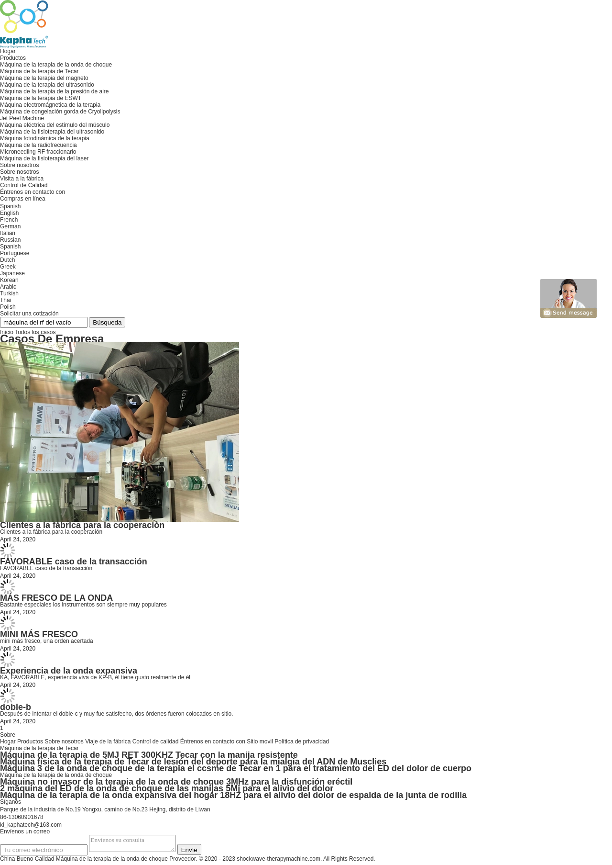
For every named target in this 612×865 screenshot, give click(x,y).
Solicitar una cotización (29, 313)
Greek (8, 266)
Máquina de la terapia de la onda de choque (56, 775)
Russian (10, 239)
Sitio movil (260, 741)
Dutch (7, 260)
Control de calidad (155, 741)
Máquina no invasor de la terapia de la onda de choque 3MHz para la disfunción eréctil (176, 781)
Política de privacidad (301, 741)
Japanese (12, 273)
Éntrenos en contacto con (212, 741)
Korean (9, 280)
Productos (30, 741)
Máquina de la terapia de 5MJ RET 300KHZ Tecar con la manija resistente (149, 755)
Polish (8, 306)
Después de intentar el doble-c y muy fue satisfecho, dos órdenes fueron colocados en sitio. (116, 713)
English (9, 213)
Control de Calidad (23, 185)
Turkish (9, 293)
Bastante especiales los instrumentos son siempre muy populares (83, 604)
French (9, 219)
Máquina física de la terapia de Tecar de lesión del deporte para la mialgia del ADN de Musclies (193, 761)
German (10, 226)
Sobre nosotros (19, 172)
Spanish (10, 246)
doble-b (15, 707)
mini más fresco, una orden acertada (46, 641)
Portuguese (14, 253)
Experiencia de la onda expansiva (68, 670)
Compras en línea (22, 198)
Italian (7, 233)
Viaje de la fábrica (108, 741)
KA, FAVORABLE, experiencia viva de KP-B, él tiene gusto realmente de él (95, 677)
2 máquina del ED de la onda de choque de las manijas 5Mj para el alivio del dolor (166, 788)
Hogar (8, 741)
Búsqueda (107, 322)
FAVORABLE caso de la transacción (73, 561)
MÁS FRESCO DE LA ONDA (56, 598)
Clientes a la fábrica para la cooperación (82, 525)
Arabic (8, 286)
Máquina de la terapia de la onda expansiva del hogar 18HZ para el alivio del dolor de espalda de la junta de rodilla (233, 795)
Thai (5, 300)
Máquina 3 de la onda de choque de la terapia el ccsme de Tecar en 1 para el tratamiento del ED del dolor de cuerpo (235, 768)
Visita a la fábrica (22, 178)
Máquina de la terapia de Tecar (39, 748)
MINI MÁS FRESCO (39, 634)
